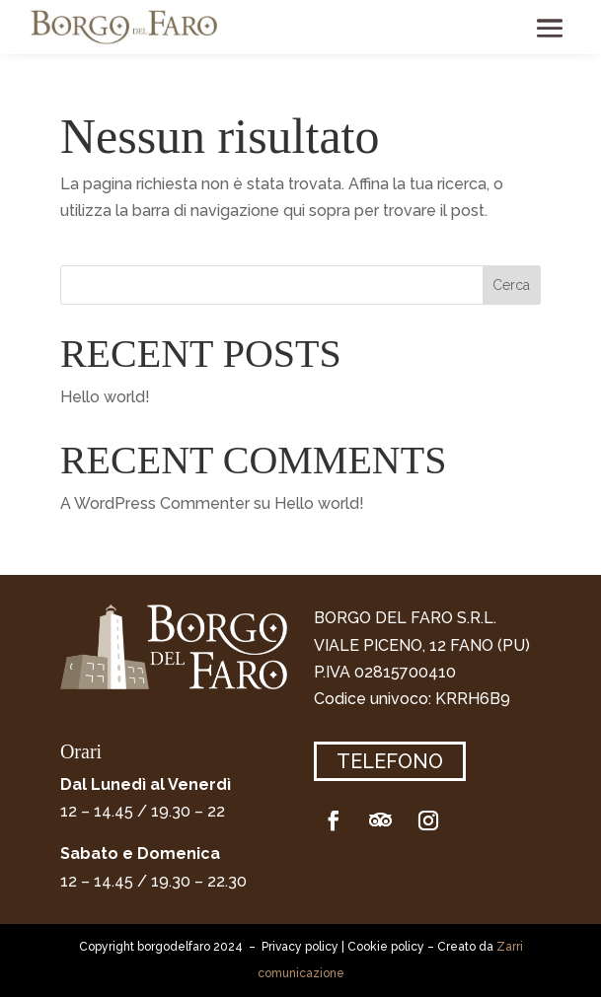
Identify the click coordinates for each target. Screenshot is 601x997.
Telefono (390, 761)
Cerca (511, 285)
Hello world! (105, 397)
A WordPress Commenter (155, 503)
